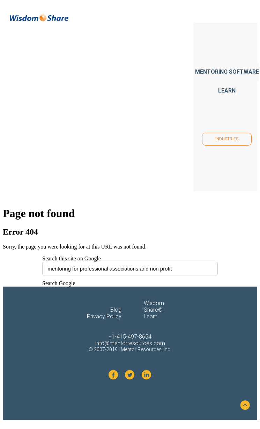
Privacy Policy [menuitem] (104, 316)
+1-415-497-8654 (130, 336)
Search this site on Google (71, 258)
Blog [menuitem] (115, 309)
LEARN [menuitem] (227, 90)
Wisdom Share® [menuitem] (154, 306)
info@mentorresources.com (130, 343)
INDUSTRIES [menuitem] (226, 138)
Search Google (58, 283)
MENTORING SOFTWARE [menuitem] (227, 71)
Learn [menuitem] (150, 316)
